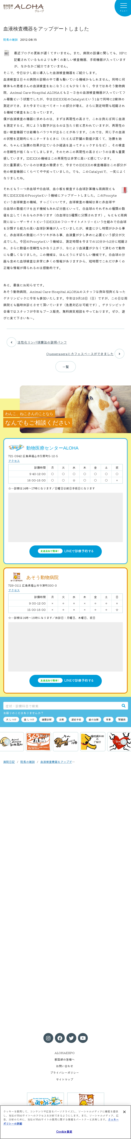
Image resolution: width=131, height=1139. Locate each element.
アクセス (14, 461)
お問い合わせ (64, 1066)
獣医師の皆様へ (64, 1059)
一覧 (65, 366)
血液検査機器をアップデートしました (64, 762)
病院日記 (9, 762)
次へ (124, 742)
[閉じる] (124, 1111)
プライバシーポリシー (64, 1072)
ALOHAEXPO (64, 1053)
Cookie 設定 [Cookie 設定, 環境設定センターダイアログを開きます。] (64, 1131)
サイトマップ (64, 1079)
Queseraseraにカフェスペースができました (85, 354)
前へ (7, 742)
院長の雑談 (10, 39)
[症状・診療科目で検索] (61, 705)
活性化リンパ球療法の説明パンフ (37, 342)
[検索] (123, 705)
